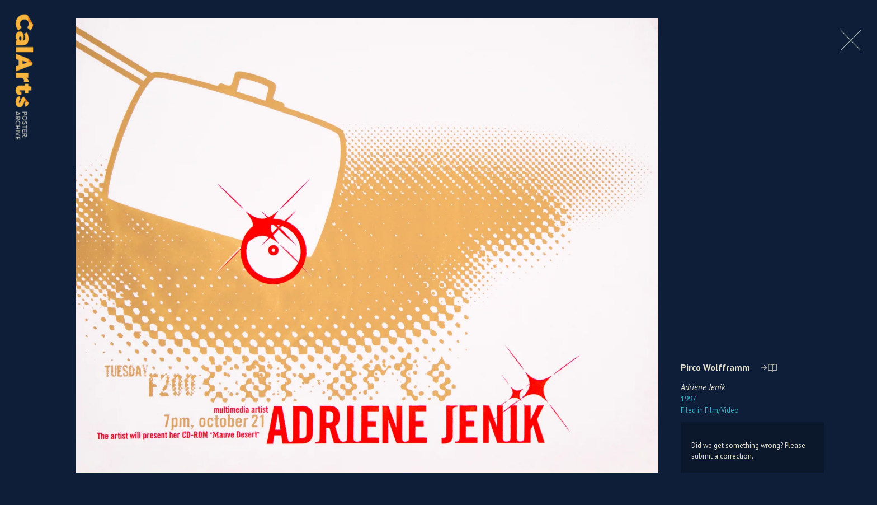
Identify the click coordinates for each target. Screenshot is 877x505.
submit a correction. (722, 456)
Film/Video (710, 410)
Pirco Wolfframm (715, 367)
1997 (688, 399)
